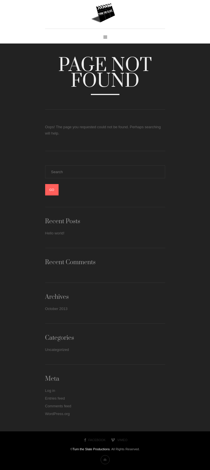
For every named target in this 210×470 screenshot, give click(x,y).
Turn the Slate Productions (91, 449)
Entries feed (55, 398)
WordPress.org (57, 414)
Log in (50, 390)
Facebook (97, 440)
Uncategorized (57, 349)
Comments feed (58, 406)
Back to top (105, 459)
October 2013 (56, 309)
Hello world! (55, 233)
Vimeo (122, 440)
